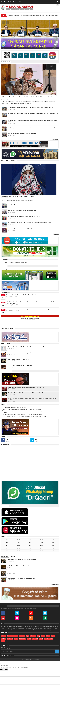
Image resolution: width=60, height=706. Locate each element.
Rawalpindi (35, 638)
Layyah (53, 636)
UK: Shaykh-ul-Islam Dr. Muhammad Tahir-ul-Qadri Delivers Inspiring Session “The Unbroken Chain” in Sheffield (26, 97)
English (15, 2)
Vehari (51, 638)
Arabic (9, 2)
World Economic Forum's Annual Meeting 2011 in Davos (21, 353)
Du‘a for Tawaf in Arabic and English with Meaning (14, 407)
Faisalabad (15, 636)
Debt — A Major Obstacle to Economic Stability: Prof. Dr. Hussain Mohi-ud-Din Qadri (22, 409)
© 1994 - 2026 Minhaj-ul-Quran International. (30, 659)
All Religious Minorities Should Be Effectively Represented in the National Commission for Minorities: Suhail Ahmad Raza (31, 302)
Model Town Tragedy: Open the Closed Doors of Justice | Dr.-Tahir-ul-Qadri (26, 387)
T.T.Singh (46, 638)
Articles (3, 405)
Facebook (4, 259)
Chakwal (9, 636)
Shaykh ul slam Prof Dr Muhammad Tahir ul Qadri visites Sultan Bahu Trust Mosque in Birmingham (32, 127)
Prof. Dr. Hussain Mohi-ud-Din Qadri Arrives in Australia (22, 133)
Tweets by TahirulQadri (7, 269)
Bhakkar (4, 636)
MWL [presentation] (2, 161)
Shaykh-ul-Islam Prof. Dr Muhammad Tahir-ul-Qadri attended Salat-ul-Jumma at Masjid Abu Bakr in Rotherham (33, 114)
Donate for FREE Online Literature (30, 316)
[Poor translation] (5, 669)
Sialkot (41, 638)
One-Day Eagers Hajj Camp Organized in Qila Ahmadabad (22, 210)
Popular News (5, 343)
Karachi (43, 636)
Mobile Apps (4, 506)
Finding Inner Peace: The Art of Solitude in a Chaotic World (22, 559)
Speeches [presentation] (13, 556)
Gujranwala (22, 636)
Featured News (5, 62)
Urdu (20, 2)
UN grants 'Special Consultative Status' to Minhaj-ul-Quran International (26, 346)
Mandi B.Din (10, 638)
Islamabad (33, 636)
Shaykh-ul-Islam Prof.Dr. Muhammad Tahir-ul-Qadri (15, 262)
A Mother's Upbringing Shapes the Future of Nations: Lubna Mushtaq (18, 196)
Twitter (4, 266)
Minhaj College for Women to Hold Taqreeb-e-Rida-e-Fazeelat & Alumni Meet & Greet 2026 (30, 204)
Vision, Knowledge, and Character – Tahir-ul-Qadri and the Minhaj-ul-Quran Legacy (22, 414)
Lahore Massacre (6, 371)
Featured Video (5, 445)
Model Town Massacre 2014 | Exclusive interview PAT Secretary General (25, 392)
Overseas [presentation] (12, 161)
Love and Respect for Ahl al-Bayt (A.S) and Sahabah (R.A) (21, 578)
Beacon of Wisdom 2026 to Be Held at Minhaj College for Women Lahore (25, 229)
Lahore (48, 636)
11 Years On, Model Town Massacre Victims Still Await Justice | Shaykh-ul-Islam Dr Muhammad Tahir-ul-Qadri (33, 398)
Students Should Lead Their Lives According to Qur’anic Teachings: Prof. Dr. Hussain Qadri (28, 309)
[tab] (3, 161)
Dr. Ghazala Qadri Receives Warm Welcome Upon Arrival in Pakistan (24, 216)
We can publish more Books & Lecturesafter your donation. (30, 319)
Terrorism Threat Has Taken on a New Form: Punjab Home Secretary (23, 294)
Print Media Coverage (7, 329)
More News (55, 139)
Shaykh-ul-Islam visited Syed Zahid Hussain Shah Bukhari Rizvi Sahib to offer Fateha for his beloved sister (32, 121)
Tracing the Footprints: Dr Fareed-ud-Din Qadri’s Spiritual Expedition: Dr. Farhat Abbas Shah (24, 416)
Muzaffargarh (22, 638)
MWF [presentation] (7, 161)
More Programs (55, 584)
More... (3, 641)
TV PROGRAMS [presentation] (5, 556)
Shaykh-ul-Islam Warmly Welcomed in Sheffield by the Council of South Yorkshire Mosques (30, 107)
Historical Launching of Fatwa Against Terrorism (20, 365)
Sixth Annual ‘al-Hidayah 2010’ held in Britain (18, 359)
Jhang (38, 636)
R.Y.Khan (29, 638)
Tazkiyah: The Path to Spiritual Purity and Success (20, 565)
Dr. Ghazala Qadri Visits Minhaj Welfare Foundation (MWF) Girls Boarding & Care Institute (30, 222)
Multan (16, 638)
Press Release (5, 292)
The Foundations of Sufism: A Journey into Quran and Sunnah (23, 572)
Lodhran (4, 638)
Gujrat (27, 636)
